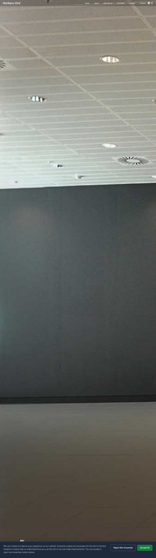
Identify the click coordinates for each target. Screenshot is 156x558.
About (96, 3)
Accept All (145, 548)
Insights (132, 3)
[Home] (11, 3)
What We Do (107, 3)
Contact (143, 3)
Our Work (120, 3)
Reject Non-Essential (123, 548)
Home (87, 3)
